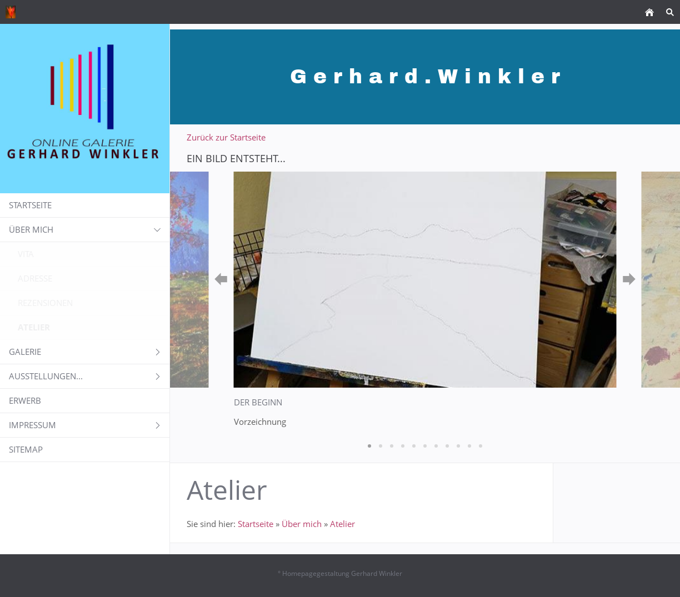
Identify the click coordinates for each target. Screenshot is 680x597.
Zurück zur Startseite (226, 137)
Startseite (255, 523)
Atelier (342, 523)
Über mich (302, 523)
